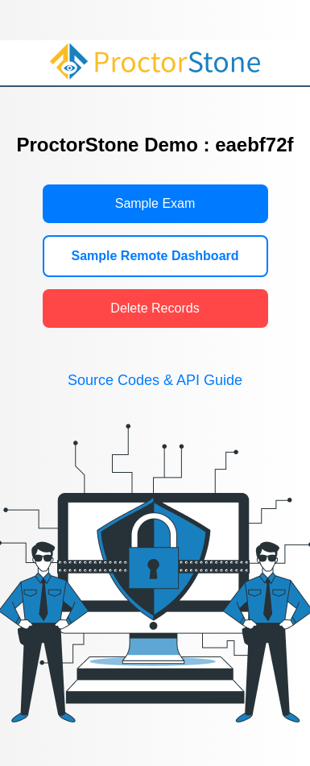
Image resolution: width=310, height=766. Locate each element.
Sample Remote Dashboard (154, 256)
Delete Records (154, 308)
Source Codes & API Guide (155, 380)
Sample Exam (155, 203)
